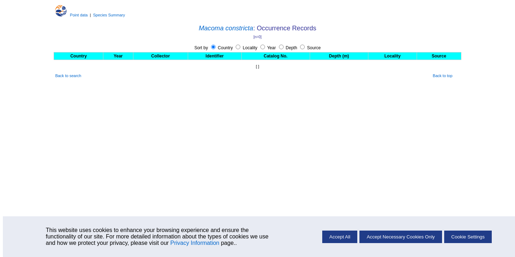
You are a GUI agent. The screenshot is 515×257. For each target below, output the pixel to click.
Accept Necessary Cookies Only (401, 237)
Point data (79, 15)
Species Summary (109, 15)
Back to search (68, 76)
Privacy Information (194, 243)
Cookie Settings (468, 237)
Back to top (442, 76)
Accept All (339, 237)
